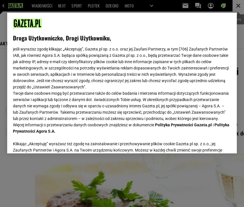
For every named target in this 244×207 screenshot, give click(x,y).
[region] (122, 83)
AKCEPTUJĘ (211, 142)
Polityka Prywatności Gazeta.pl (183, 125)
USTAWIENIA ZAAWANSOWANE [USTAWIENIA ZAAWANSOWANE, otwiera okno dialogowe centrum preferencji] (50, 142)
